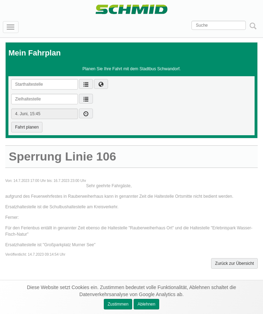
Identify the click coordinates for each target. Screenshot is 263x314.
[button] (101, 84)
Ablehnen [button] (146, 304)
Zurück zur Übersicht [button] (234, 263)
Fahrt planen (27, 127)
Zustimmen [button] (118, 304)
